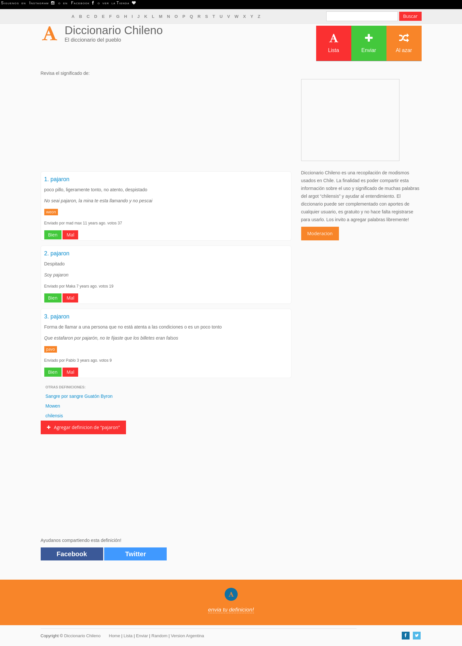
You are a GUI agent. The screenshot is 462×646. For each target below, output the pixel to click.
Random (159, 635)
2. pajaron (57, 253)
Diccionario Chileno (114, 30)
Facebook (72, 554)
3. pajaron (57, 316)
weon (51, 212)
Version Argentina (187, 635)
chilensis (54, 415)
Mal (70, 235)
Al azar (404, 43)
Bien (53, 235)
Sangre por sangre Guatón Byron (79, 396)
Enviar (368, 43)
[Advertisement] (166, 125)
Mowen (53, 406)
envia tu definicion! (231, 610)
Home (114, 635)
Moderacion (320, 233)
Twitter (135, 554)
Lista (333, 43)
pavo (50, 349)
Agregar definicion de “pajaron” (83, 427)
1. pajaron (57, 179)
